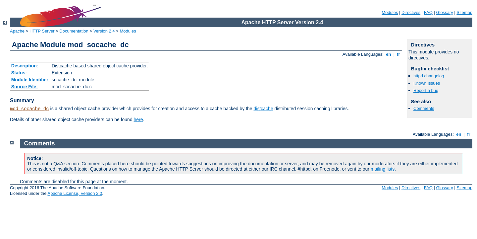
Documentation (73, 31)
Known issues (426, 83)
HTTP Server (42, 31)
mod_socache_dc (29, 109)
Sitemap (464, 12)
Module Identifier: (30, 79)
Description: (24, 65)
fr (398, 54)
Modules (390, 12)
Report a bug (425, 90)
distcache (263, 108)
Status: (19, 72)
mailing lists (383, 169)
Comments (423, 108)
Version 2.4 (104, 31)
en (388, 54)
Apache (17, 31)
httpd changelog (428, 75)
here (138, 119)
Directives (410, 12)
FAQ (428, 12)
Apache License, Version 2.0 (74, 193)
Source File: (24, 86)
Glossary (444, 12)
